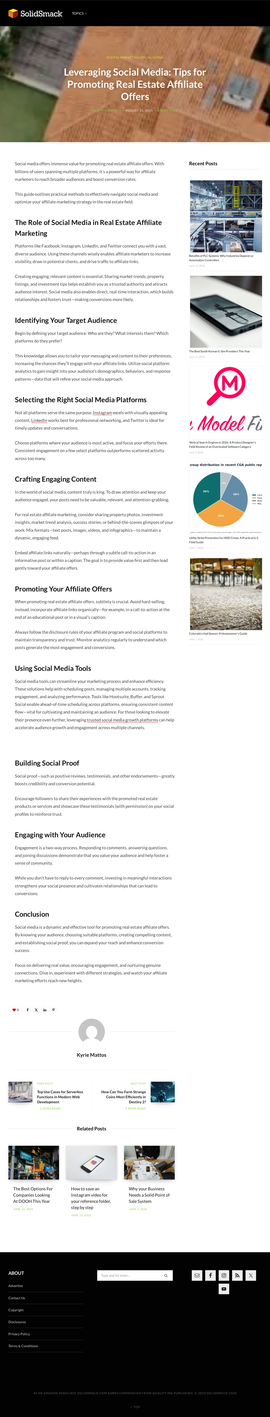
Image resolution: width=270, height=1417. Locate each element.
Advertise (15, 1286)
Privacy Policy (19, 1334)
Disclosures (17, 1322)
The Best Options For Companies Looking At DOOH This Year (33, 1195)
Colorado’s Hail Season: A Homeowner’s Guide (218, 633)
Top (135, 1407)
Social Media (151, 57)
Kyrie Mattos (109, 110)
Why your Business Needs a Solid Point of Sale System (149, 1195)
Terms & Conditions (23, 1346)
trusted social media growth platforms (122, 719)
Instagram (102, 412)
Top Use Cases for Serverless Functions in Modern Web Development (60, 1097)
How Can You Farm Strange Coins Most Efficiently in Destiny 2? (123, 1097)
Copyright (16, 1310)
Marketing (130, 57)
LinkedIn (39, 420)
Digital (113, 57)
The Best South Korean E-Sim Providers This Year (219, 351)
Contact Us (16, 1298)
